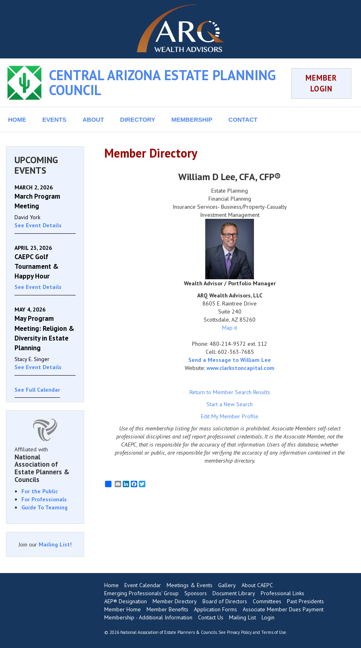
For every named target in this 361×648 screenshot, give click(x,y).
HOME (17, 119)
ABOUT (93, 119)
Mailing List (54, 544)
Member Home (122, 609)
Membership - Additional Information (148, 617)
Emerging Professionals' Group (141, 593)
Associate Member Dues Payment (283, 609)
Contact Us (210, 617)
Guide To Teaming (44, 507)
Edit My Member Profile (229, 416)
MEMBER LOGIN (321, 83)
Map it (229, 327)
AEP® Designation (125, 601)
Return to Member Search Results (230, 392)
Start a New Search (229, 404)
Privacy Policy (239, 632)
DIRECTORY (137, 119)
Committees (267, 601)
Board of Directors (224, 601)
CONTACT (243, 119)
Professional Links (282, 593)
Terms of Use (273, 632)
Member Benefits (167, 609)
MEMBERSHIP (191, 119)
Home (111, 585)
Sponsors (195, 593)
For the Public (39, 491)
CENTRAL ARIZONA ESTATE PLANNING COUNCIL (162, 82)
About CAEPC (257, 585)
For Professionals (44, 499)
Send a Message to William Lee (229, 359)
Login (268, 617)
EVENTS (54, 119)
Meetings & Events (189, 585)
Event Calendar (142, 585)
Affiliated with (45, 465)
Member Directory (175, 601)
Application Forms (215, 609)
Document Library (233, 593)
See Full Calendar (37, 389)
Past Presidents (305, 601)
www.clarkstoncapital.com (240, 368)
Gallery (227, 585)
